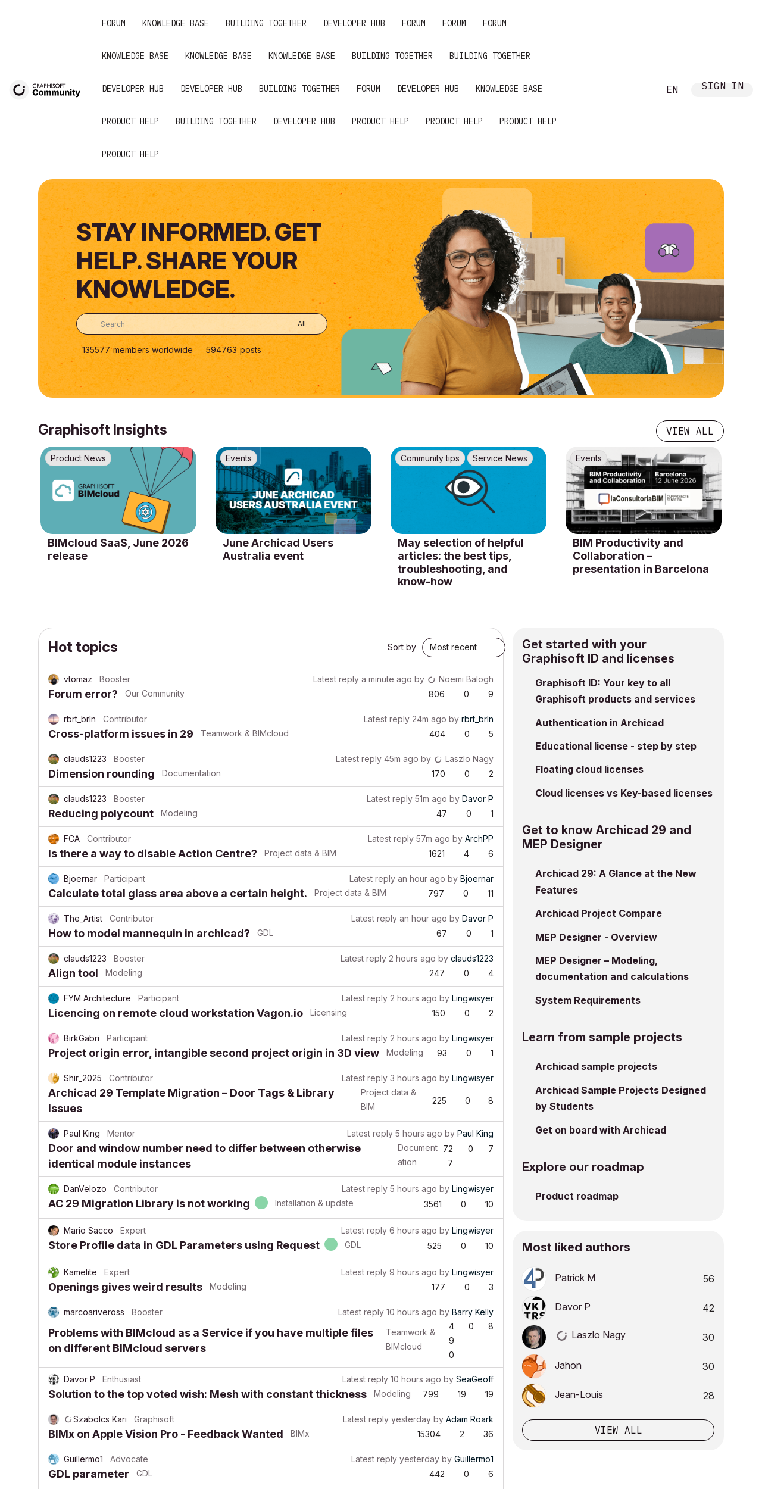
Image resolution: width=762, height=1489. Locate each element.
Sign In (723, 87)
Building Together (266, 23)
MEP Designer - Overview (596, 937)
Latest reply (336, 679)
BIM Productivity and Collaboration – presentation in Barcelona (641, 555)
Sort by (402, 647)
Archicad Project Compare (598, 913)
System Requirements (588, 1000)
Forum (114, 23)
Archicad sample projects (596, 1066)
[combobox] (201, 324)
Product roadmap (577, 1196)
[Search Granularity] (293, 324)
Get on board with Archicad (600, 1130)
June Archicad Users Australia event (278, 549)
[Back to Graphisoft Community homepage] (49, 88)
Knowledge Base (175, 23)
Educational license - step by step (616, 746)
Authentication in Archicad (599, 723)
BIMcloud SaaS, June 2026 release (118, 549)
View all (690, 431)
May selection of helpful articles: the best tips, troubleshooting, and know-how (461, 562)
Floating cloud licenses (589, 769)
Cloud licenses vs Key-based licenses (624, 793)
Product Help (130, 121)
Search (636, 89)
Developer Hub (354, 23)
